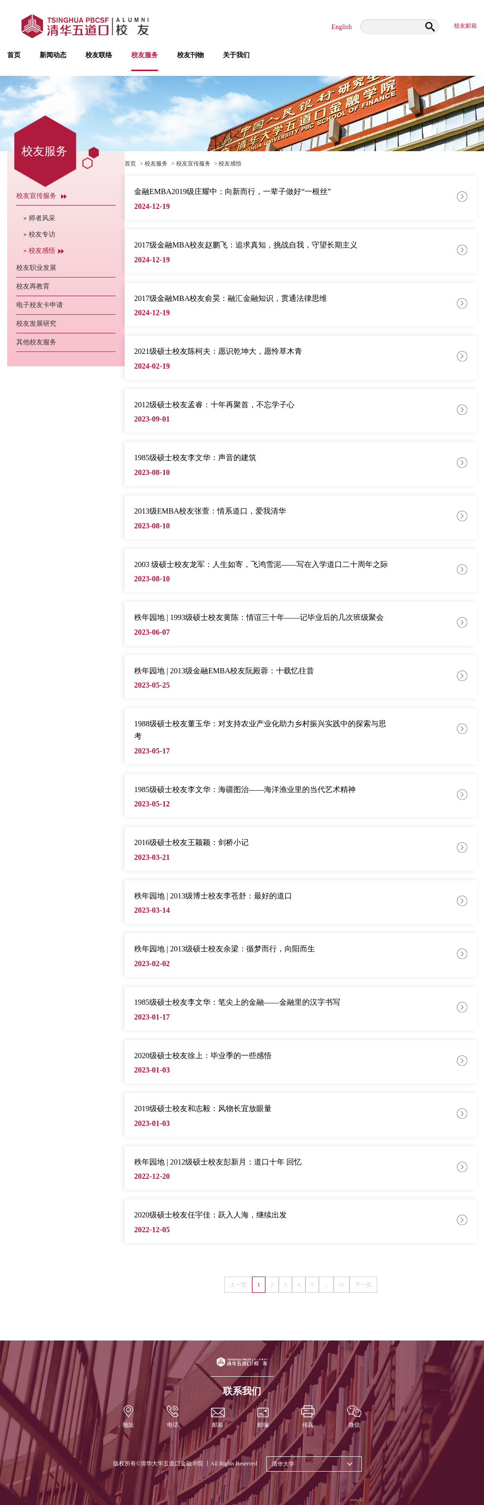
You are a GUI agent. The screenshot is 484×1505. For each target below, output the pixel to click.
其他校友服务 (41, 342)
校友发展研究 (41, 323)
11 (342, 1284)
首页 (14, 55)
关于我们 (236, 55)
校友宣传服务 (41, 195)
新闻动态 (53, 55)
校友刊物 (190, 55)
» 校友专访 (43, 234)
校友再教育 (38, 286)
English (341, 27)
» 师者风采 (43, 218)
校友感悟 (230, 163)
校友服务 (144, 61)
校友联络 (98, 55)
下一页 (363, 1284)
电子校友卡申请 (45, 305)
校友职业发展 (41, 267)
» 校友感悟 (43, 250)
